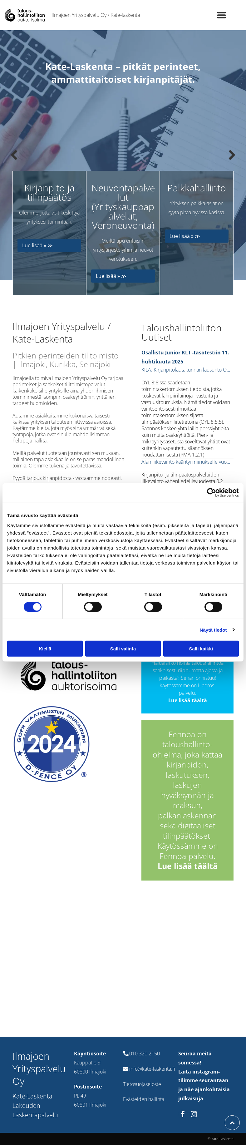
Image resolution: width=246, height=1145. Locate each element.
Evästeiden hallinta (143, 1099)
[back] (14, 155)
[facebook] (183, 1114)
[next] (232, 155)
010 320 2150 (144, 1053)
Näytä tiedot (213, 629)
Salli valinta (123, 648)
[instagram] (194, 1114)
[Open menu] (221, 15)
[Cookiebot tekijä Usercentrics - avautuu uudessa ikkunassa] (211, 492)
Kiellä (45, 648)
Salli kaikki (201, 648)
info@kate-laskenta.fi (152, 1068)
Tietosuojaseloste (142, 1084)
